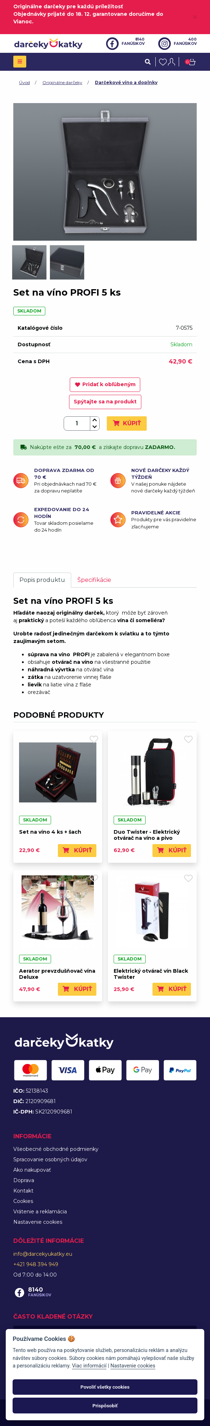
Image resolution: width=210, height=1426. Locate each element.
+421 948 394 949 (35, 1264)
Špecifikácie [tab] (94, 580)
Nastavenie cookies (37, 1222)
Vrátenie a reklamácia (40, 1211)
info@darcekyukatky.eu (42, 1254)
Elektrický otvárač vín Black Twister (151, 974)
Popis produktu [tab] (42, 580)
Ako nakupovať (32, 1170)
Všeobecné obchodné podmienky (56, 1149)
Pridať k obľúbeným (105, 384)
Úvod (24, 82)
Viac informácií (89, 1366)
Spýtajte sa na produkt (105, 401)
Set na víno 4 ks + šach (50, 832)
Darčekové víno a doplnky (126, 82)
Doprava (23, 1180)
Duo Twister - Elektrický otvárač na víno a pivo (147, 835)
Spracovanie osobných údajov (50, 1159)
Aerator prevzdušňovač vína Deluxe (57, 974)
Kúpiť (127, 423)
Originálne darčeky (62, 82)
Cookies (23, 1201)
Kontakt (23, 1190)
